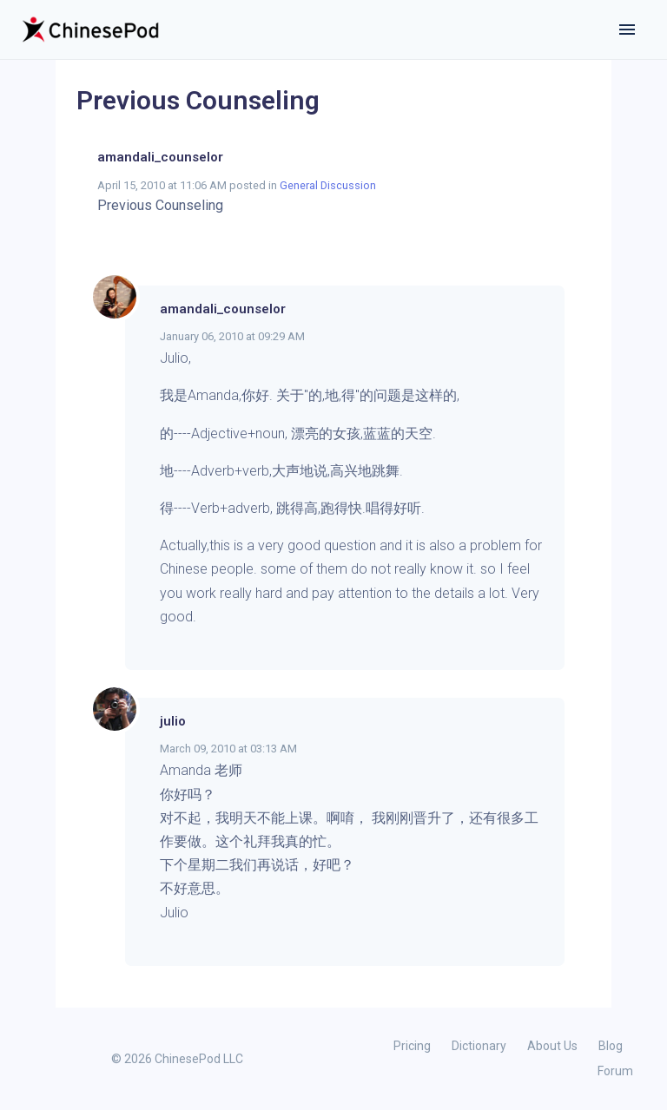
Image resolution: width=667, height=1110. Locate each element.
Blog (610, 1046)
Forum (615, 1071)
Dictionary (479, 1046)
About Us (552, 1046)
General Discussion (328, 185)
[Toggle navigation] (627, 29)
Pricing (412, 1046)
